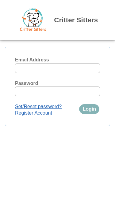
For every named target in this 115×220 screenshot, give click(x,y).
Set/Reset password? (38, 106)
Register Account (33, 113)
